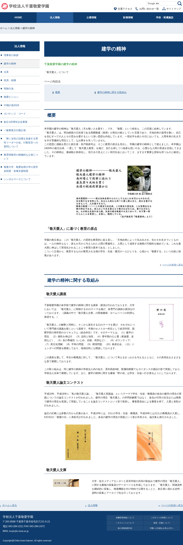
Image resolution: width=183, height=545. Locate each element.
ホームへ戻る (9, 505)
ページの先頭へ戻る (172, 264)
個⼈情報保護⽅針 (125, 531)
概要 (57, 92)
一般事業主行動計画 (15, 130)
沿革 (6, 72)
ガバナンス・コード (15, 113)
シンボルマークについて (17, 179)
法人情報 (15, 28)
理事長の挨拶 (11, 55)
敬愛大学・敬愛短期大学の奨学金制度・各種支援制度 (21, 169)
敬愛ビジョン (11, 97)
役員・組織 (10, 80)
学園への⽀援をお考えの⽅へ (162, 531)
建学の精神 (10, 63)
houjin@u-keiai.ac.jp (20, 531)
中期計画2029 (11, 105)
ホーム (3, 28)
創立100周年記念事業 (15, 122)
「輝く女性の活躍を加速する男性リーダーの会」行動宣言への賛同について (21, 142)
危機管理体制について (125, 518)
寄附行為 (9, 88)
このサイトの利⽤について (161, 518)
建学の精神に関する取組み (112, 92)
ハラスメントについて (125, 524)
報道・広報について (162, 524)
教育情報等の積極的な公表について (21, 156)
